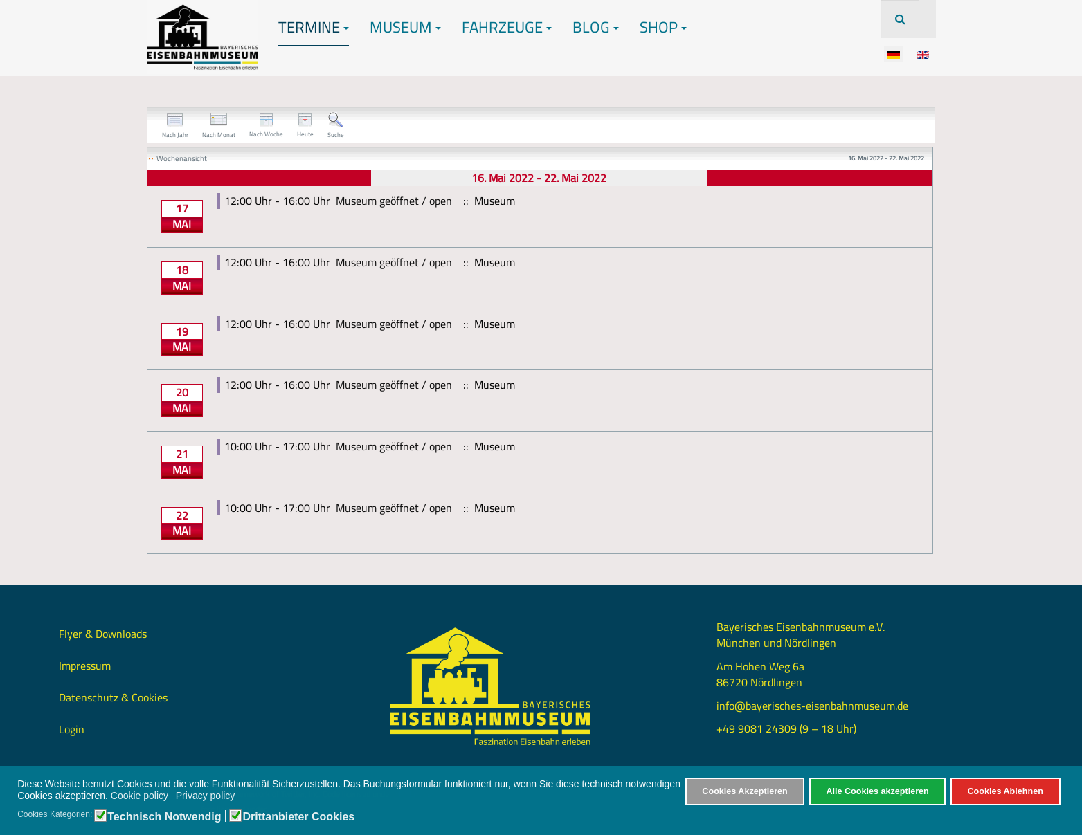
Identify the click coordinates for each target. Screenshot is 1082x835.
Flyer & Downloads (103, 633)
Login (71, 729)
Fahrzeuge (507, 27)
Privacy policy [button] (205, 795)
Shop (663, 27)
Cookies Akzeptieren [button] (744, 791)
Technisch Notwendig (164, 817)
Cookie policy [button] (139, 795)
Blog (595, 27)
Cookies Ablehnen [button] (1005, 791)
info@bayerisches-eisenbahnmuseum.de (812, 705)
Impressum (85, 665)
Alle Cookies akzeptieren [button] (877, 791)
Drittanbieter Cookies (298, 817)
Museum (405, 27)
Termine (313, 27)
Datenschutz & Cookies (113, 697)
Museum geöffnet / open (394, 200)
